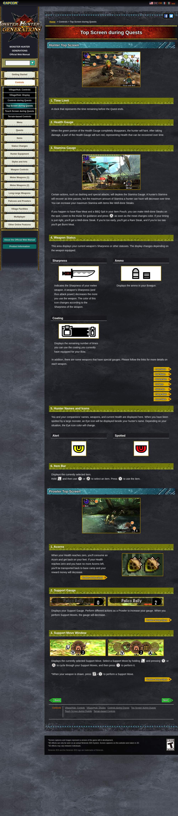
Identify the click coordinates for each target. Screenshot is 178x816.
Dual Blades (160, 374)
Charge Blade (161, 394)
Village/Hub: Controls (19, 89)
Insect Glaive (160, 399)
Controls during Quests (20, 100)
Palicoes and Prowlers (19, 201)
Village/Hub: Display (19, 95)
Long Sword (160, 369)
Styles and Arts (19, 161)
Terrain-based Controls (19, 116)
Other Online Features (19, 224)
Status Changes (20, 146)
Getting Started (19, 74)
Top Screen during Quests (19, 106)
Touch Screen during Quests (19, 111)
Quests (19, 130)
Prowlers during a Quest (92, 578)
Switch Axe (160, 389)
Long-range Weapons (19, 193)
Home (52, 22)
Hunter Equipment (19, 154)
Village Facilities (19, 209)
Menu (19, 122)
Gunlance (159, 384)
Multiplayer (19, 217)
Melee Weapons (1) (19, 177)
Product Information (19, 246)
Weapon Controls (19, 169)
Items (19, 138)
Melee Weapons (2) (19, 185)
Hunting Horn (161, 379)
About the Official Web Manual (19, 240)
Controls (19, 82)
